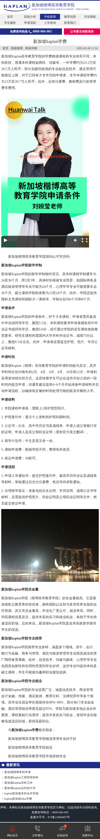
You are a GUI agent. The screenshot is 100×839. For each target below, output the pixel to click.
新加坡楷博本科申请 (17, 772)
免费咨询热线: (31, 31)
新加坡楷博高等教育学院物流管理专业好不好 (42, 739)
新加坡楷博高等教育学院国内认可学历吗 (39, 256)
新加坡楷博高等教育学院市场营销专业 (37, 756)
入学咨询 (50, 22)
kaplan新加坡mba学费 (18, 798)
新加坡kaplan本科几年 (18, 782)
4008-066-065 (60, 812)
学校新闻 (50, 16)
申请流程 (30, 22)
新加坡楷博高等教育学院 (53, 5)
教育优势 (70, 16)
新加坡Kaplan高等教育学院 (21, 56)
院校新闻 (17, 48)
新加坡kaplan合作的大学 (20, 788)
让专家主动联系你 (82, 31)
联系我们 (70, 22)
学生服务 (10, 22)
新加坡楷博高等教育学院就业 (30, 747)
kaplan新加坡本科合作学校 (21, 793)
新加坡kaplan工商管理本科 (21, 777)
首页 (10, 16)
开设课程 (90, 16)
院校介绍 (30, 16)
